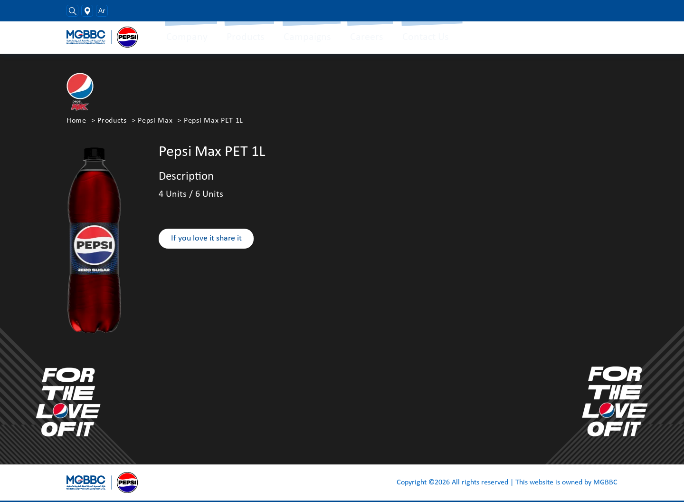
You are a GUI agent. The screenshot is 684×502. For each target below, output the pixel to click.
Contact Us (425, 37)
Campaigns (307, 37)
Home (76, 121)
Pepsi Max (155, 121)
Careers (366, 37)
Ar (101, 11)
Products (246, 37)
